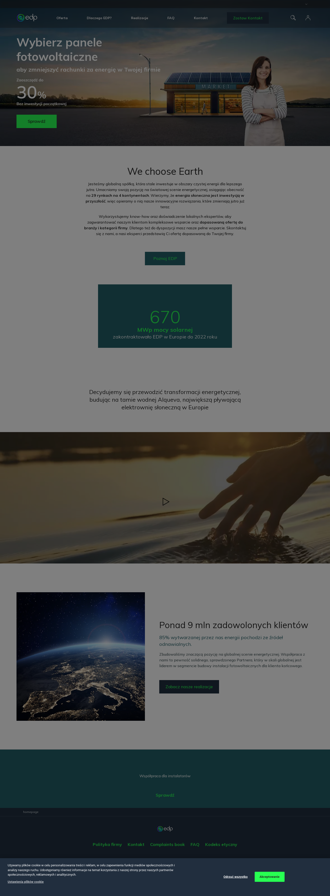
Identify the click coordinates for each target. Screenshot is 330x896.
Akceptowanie (269, 877)
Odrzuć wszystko (235, 877)
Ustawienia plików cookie (26, 882)
